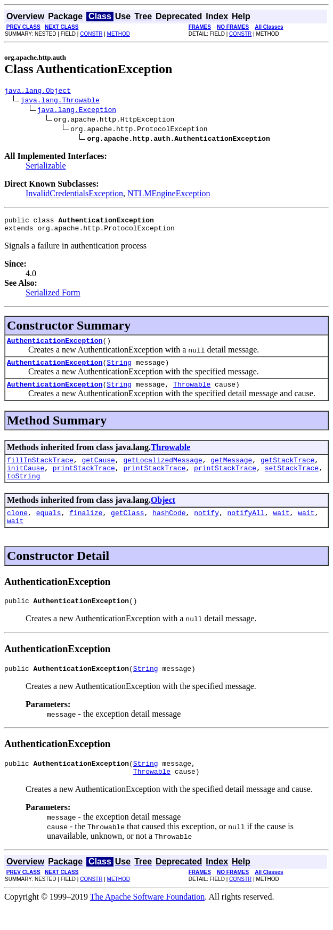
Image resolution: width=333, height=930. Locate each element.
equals (48, 528)
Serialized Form (53, 297)
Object (163, 514)
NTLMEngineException (168, 194)
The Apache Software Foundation (147, 920)
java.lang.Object (37, 92)
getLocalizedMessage (162, 471)
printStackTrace (84, 480)
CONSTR (91, 34)
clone (17, 528)
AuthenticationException (54, 346)
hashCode (168, 528)
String (119, 370)
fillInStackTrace (40, 471)
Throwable (191, 393)
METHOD (118, 34)
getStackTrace (287, 471)
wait (281, 528)
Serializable (46, 167)
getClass (127, 528)
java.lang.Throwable (60, 101)
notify (206, 528)
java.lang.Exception (76, 111)
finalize (85, 528)
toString (23, 490)
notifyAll (246, 528)
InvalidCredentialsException (74, 194)
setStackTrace (292, 480)
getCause (98, 471)
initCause (25, 480)
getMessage (231, 471)
